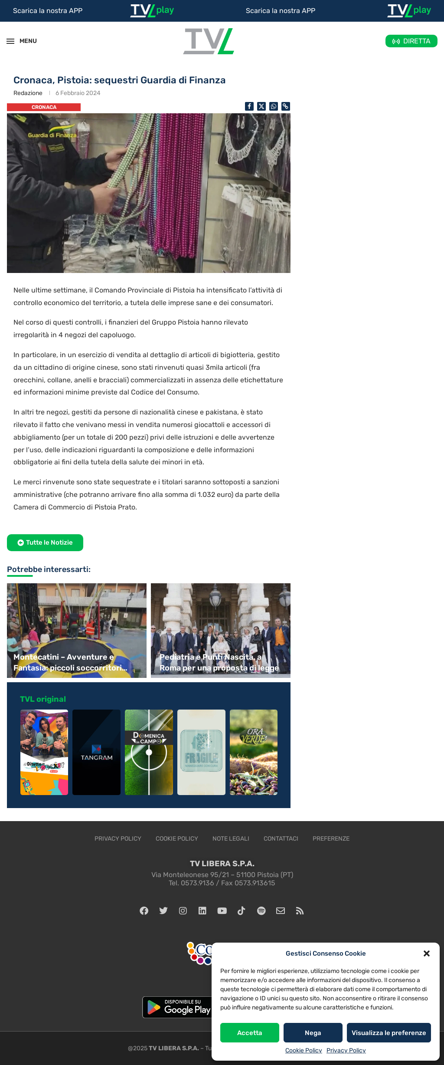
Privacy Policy (346, 1050)
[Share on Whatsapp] (273, 106)
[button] (426, 953)
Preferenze (331, 838)
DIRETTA (417, 41)
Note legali (230, 838)
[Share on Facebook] (249, 106)
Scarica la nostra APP (47, 11)
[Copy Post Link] (285, 106)
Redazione (27, 93)
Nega (313, 1033)
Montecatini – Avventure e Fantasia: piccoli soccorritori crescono (67, 663)
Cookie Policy (303, 1050)
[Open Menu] (10, 41)
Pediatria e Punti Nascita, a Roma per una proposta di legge (219, 662)
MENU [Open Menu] (23, 41)
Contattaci (281, 838)
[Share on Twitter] (261, 106)
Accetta (249, 1033)
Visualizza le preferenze (389, 1033)
